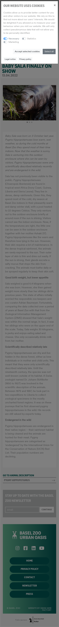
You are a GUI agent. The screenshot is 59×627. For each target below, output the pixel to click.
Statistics (31, 38)
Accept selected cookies (27, 51)
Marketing (14, 42)
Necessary (14, 38)
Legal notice (10, 59)
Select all (49, 51)
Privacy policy (25, 59)
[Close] (54, 5)
